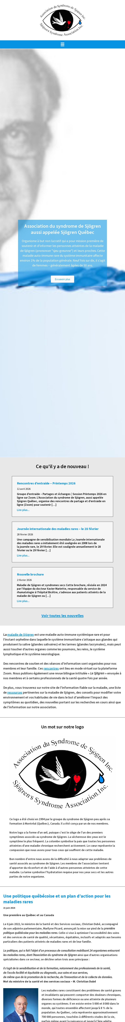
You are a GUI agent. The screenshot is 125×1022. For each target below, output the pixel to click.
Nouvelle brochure (30, 574)
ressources (14, 692)
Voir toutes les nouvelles (63, 615)
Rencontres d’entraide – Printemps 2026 (46, 483)
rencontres (51, 668)
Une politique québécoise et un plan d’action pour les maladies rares (57, 899)
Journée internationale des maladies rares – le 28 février (58, 529)
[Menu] (62, 44)
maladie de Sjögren (20, 634)
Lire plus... (23, 510)
